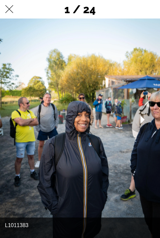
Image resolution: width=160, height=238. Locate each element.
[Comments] (151, 9)
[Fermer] (9, 9)
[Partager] (134, 9)
